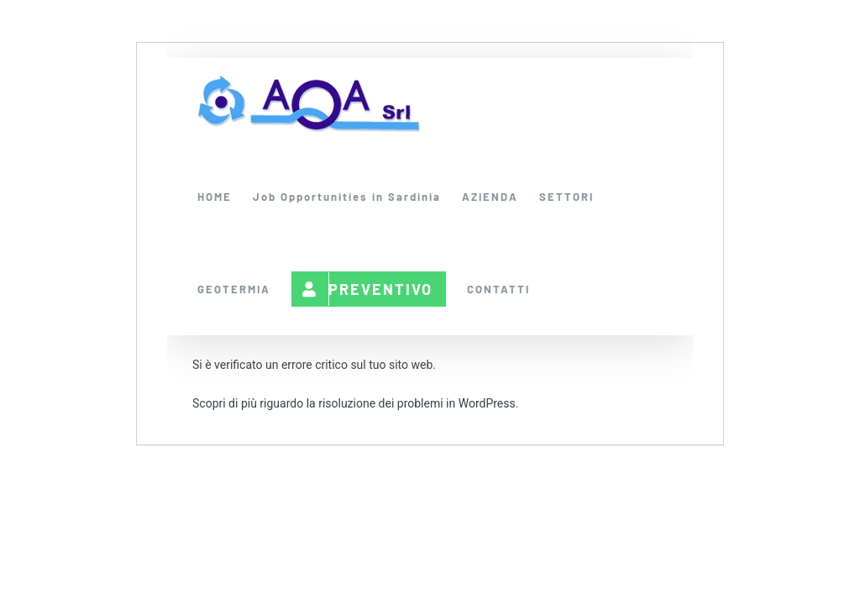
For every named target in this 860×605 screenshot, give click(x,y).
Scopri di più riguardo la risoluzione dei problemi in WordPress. (355, 403)
